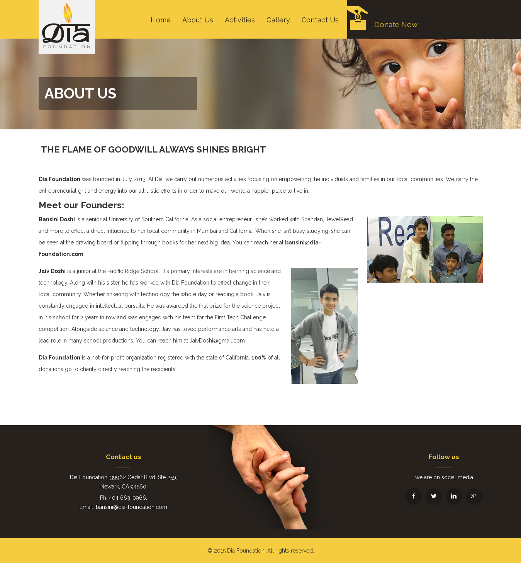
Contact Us (320, 20)
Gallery (278, 20)
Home (161, 20)
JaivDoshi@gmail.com (217, 340)
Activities (240, 20)
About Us (197, 20)
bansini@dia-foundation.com (131, 507)
